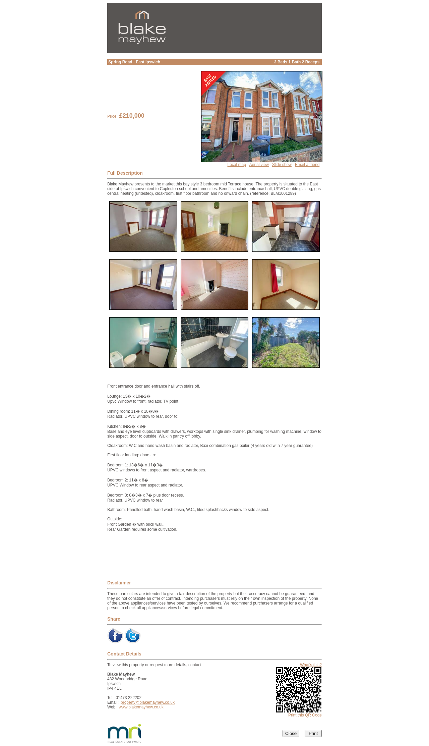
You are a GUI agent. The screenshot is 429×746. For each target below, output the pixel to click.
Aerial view (259, 164)
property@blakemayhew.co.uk (148, 702)
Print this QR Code (305, 715)
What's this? (311, 665)
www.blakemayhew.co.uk (141, 707)
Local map (236, 164)
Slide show (282, 164)
